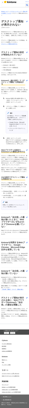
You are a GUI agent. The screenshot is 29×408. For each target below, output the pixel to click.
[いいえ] (12, 333)
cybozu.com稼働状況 (7, 351)
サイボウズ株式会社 (7, 343)
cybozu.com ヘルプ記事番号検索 (10, 389)
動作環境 (4, 346)
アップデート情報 (6, 364)
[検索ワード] (13, 5)
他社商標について (7, 396)
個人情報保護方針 (7, 399)
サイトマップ (5, 384)
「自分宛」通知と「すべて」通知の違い (12, 289)
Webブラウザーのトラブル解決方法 (10, 376)
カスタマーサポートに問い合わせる (10, 373)
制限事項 (4, 348)
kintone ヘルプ (4, 11)
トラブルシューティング (16, 11)
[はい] (6, 333)
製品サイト (4, 359)
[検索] (27, 5)
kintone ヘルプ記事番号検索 (8, 387)
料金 (3, 362)
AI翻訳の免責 (27, 1)
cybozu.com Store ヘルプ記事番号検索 (11, 392)
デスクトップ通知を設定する (9, 44)
